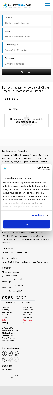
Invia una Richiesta (11, 272)
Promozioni (6, 232)
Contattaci (6, 243)
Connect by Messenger (12, 280)
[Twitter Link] (10, 353)
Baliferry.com (22, 252)
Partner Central (8, 262)
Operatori (30, 232)
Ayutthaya (15, 162)
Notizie (22, 232)
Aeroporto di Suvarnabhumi (35, 158)
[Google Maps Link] (4, 359)
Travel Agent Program (40, 262)
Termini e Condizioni (38, 236)
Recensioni (40, 232)
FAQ (4, 236)
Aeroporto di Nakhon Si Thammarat (16, 155)
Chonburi (43, 162)
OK (26, 224)
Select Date (12, 109)
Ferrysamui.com (8, 252)
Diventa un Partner (22, 262)
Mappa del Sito (42, 239)
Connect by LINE (12, 291)
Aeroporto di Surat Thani (12, 158)
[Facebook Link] (4, 353)
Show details (37, 215)
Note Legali (23, 236)
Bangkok (24, 162)
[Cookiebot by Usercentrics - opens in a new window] (38, 168)
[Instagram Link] (16, 353)
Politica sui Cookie (27, 239)
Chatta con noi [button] (9, 275)
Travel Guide (12, 236)
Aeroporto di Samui (40, 155)
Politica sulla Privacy (10, 239)
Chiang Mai (33, 162)
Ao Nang (5, 162)
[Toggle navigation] (48, 5)
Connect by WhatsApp (12, 286)
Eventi (15, 232)
